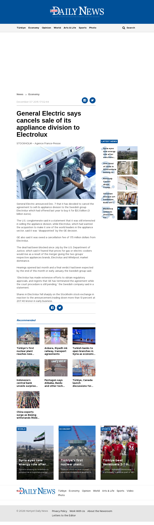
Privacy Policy (59, 511)
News (20, 94)
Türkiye (21, 28)
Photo (92, 28)
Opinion (46, 28)
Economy (33, 28)
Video (130, 491)
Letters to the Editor (64, 515)
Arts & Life (70, 28)
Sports (82, 28)
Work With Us (77, 511)
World (57, 28)
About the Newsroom (99, 511)
